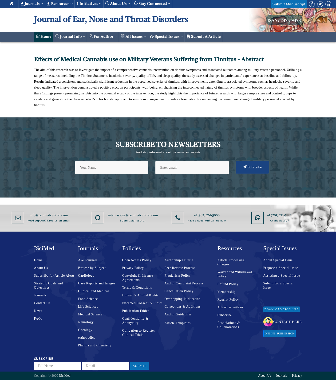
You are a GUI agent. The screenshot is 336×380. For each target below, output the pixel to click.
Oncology (85, 330)
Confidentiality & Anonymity (135, 321)
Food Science (88, 299)
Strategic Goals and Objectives (48, 285)
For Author (103, 36)
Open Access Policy (137, 260)
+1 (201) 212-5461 (279, 215)
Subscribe (252, 167)
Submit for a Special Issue (278, 285)
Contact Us (42, 303)
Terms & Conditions (137, 287)
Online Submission (279, 333)
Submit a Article (204, 37)
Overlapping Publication (183, 299)
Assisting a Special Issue (281, 275)
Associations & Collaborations (228, 325)
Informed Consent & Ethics (142, 303)
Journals (32, 4)
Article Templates (178, 323)
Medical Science (90, 314)
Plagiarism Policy (178, 275)
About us (117, 3)
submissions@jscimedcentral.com (132, 215)
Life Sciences (88, 306)
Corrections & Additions (183, 306)
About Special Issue (278, 260)
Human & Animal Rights (140, 295)
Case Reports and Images (96, 283)
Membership (226, 292)
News (38, 311)
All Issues (133, 36)
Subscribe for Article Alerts (54, 275)
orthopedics (86, 337)
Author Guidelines (178, 314)
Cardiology (86, 275)
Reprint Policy (228, 299)
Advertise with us (230, 307)
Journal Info (70, 36)
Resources (60, 4)
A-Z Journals (87, 260)
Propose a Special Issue (280, 268)
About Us (41, 268)
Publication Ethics (135, 311)
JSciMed (64, 375)
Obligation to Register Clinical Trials (138, 333)
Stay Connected (152, 3)
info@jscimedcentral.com (49, 215)
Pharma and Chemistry (94, 345)
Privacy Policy (133, 268)
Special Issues (166, 37)
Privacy (297, 375)
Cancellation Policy (179, 291)
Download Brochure (282, 309)
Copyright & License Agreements (137, 278)
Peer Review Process (180, 268)
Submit (139, 366)
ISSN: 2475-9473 (284, 20)
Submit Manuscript (289, 4)
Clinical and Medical (93, 291)
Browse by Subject (92, 268)
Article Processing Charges (231, 262)
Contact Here (282, 321)
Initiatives (89, 4)
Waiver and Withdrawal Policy (234, 274)
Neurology (86, 322)
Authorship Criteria (179, 260)
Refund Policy (228, 284)
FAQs (38, 318)
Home (43, 36)
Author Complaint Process (184, 283)
